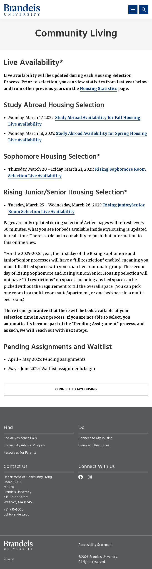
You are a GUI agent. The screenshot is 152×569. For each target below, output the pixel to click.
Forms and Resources (94, 445)
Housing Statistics (98, 88)
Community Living (76, 34)
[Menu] (132, 9)
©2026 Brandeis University (97, 557)
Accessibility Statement (95, 545)
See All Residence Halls (20, 438)
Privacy (9, 559)
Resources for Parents (20, 452)
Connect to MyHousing (76, 389)
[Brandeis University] (22, 10)
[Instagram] (89, 477)
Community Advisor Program (24, 445)
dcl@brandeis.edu (16, 514)
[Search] (143, 9)
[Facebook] (80, 477)
